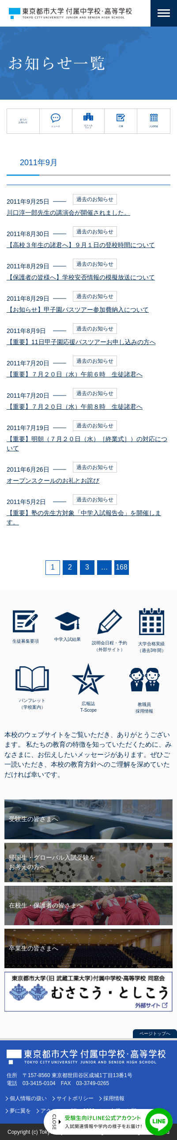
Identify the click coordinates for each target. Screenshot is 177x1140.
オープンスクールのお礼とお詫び (53, 480)
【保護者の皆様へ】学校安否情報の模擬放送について (81, 277)
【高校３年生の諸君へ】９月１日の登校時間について (81, 244)
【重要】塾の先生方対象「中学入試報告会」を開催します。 (84, 517)
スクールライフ (88, 126)
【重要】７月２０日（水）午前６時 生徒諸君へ (75, 374)
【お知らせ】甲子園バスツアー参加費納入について (78, 309)
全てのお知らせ (23, 121)
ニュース (55, 126)
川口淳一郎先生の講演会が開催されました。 (68, 212)
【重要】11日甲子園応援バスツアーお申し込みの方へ (81, 341)
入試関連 (153, 126)
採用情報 (113, 1098)
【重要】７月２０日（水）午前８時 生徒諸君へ (75, 406)
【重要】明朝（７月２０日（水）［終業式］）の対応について (87, 443)
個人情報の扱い (28, 1098)
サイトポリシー (75, 1098)
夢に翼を (20, 1111)
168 (122, 567)
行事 (121, 126)
